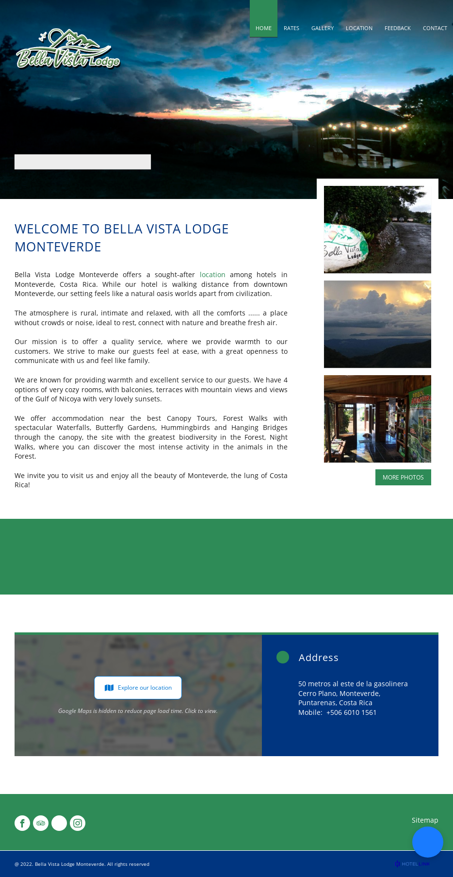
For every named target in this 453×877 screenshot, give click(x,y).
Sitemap (425, 820)
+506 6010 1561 (351, 712)
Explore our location (138, 688)
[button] (427, 842)
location (213, 274)
